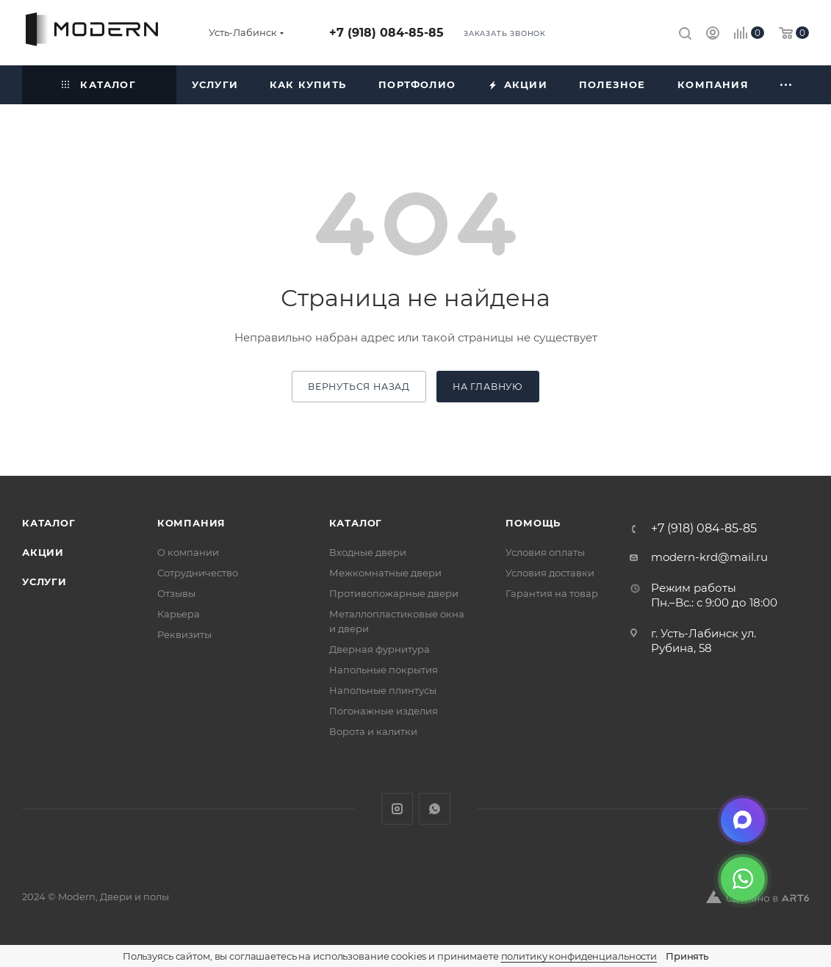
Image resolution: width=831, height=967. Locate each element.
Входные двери (367, 552)
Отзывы (176, 593)
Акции (43, 552)
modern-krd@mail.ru (709, 557)
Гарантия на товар (552, 593)
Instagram (397, 809)
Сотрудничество (197, 573)
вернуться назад (359, 386)
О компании (188, 552)
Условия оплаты (545, 552)
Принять (687, 956)
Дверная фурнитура (379, 649)
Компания (191, 523)
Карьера (178, 614)
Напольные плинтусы (382, 690)
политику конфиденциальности (579, 956)
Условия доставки (550, 573)
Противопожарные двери (393, 593)
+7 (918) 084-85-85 (386, 33)
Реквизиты (184, 634)
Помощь (533, 523)
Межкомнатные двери (385, 573)
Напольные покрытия (383, 670)
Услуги (44, 581)
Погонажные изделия (383, 711)
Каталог (49, 523)
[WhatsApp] (743, 879)
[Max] (743, 820)
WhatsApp (434, 809)
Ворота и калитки (373, 731)
